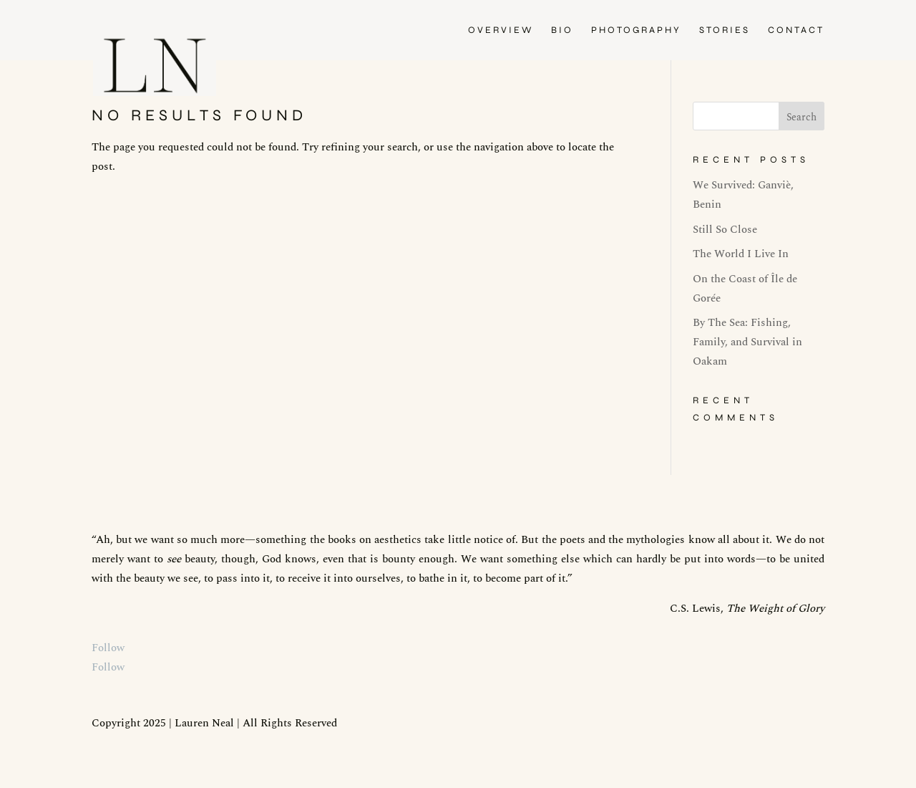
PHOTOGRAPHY (636, 30)
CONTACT (796, 30)
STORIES (724, 30)
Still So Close (725, 229)
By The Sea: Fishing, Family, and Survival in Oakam (747, 342)
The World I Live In (741, 254)
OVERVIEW (500, 30)
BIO (562, 30)
